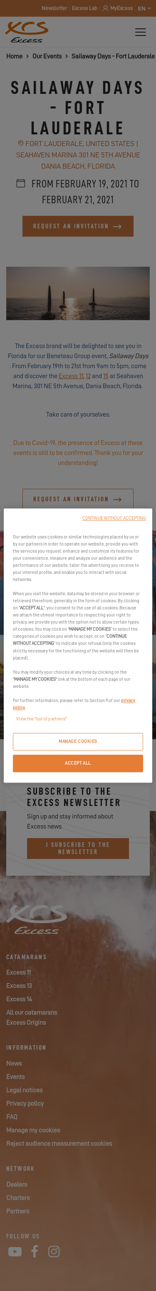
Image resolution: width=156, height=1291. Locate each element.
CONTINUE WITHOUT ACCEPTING (114, 518)
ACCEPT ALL (78, 763)
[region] (78, 645)
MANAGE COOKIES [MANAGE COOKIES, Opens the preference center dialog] (78, 741)
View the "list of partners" (41, 719)
